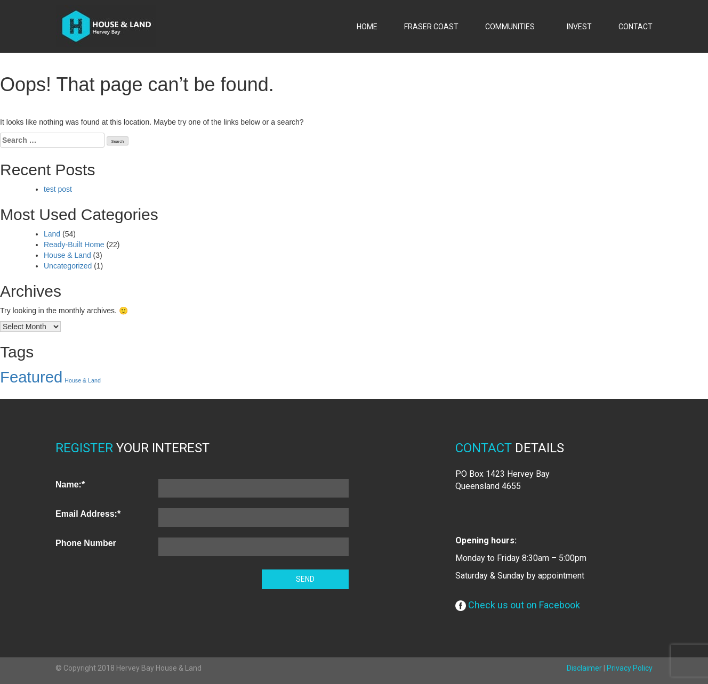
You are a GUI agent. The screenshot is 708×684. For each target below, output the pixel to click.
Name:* (70, 484)
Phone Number (85, 543)
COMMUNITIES (512, 26)
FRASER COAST (431, 26)
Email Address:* (87, 513)
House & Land (67, 255)
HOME (367, 26)
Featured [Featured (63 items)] (31, 377)
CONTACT (635, 26)
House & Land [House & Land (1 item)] (83, 380)
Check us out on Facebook (517, 604)
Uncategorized (68, 266)
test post (58, 189)
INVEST (579, 26)
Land (52, 234)
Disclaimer (584, 668)
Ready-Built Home (74, 244)
